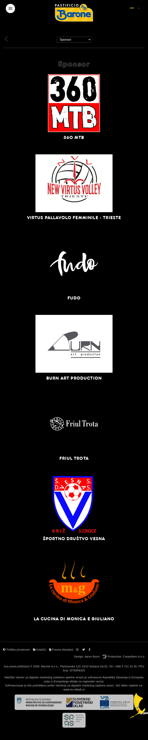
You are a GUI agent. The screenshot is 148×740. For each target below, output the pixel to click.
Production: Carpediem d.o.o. (126, 656)
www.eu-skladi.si (74, 689)
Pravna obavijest (61, 649)
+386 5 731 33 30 (125, 666)
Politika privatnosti (16, 649)
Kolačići (39, 649)
